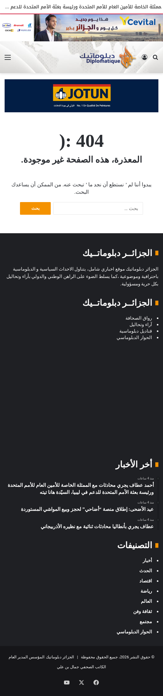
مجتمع (146, 621)
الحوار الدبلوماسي (134, 632)
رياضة (146, 591)
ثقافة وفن (142, 611)
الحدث (145, 571)
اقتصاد (145, 581)
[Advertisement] (81, 406)
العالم (146, 601)
